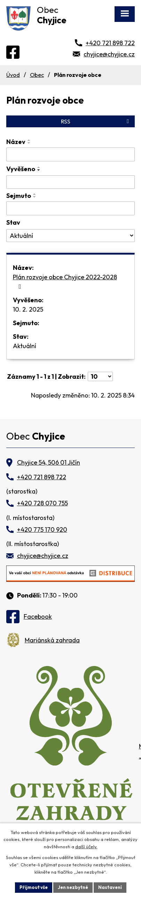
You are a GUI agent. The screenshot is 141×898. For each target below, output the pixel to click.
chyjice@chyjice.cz (109, 54)
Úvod (13, 74)
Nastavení (110, 887)
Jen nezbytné (73, 887)
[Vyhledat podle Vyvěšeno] (70, 182)
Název (15, 142)
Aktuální (24, 346)
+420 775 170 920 (42, 530)
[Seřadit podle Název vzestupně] (29, 140)
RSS (96, 121)
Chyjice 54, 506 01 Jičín (48, 462)
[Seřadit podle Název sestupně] (29, 143)
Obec (37, 74)
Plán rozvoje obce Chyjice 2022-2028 (65, 281)
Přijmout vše (33, 887)
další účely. (86, 847)
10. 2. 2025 (28, 309)
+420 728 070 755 (42, 503)
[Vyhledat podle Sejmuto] (70, 208)
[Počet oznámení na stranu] (100, 376)
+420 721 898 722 (110, 43)
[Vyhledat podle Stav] (70, 235)
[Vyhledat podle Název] (70, 154)
